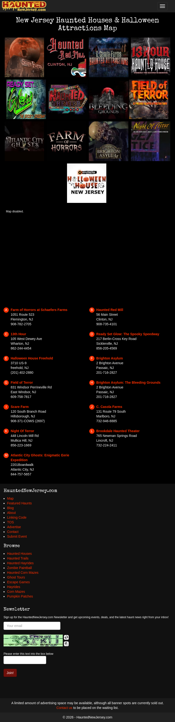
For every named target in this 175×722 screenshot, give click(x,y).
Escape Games (18, 582)
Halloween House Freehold (32, 358)
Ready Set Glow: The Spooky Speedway (127, 334)
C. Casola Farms (109, 407)
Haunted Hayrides (20, 563)
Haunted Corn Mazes (22, 572)
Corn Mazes (16, 591)
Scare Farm (20, 407)
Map (10, 498)
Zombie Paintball (19, 568)
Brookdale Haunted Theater (118, 431)
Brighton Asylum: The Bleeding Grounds (128, 382)
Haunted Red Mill (109, 310)
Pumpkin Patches (20, 596)
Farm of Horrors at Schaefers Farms (39, 310)
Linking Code (17, 517)
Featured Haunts (19, 503)
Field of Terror (22, 382)
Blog (10, 508)
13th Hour (18, 334)
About (11, 513)
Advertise (14, 527)
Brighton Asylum (109, 358)
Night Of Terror (22, 431)
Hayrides (13, 587)
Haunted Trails (17, 558)
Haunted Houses (19, 553)
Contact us (64, 708)
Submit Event (17, 536)
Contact (12, 532)
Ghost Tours (16, 577)
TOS (10, 522)
